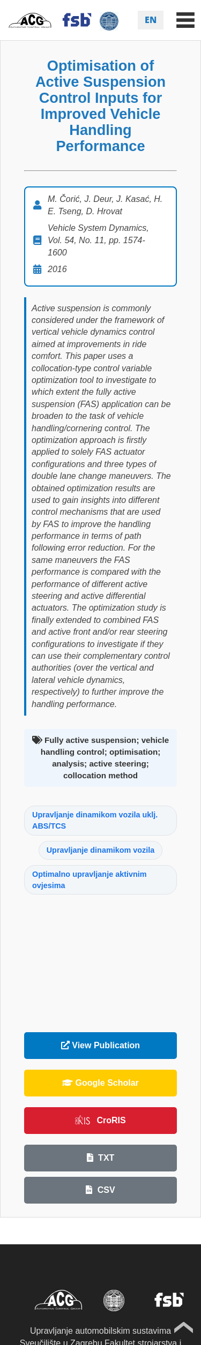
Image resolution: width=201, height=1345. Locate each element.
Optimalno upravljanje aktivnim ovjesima (89, 880)
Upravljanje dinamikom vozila (101, 850)
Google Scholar (100, 1082)
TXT (101, 1157)
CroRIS (100, 1120)
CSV (100, 1189)
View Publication (100, 1045)
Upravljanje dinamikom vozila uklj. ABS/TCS (95, 820)
